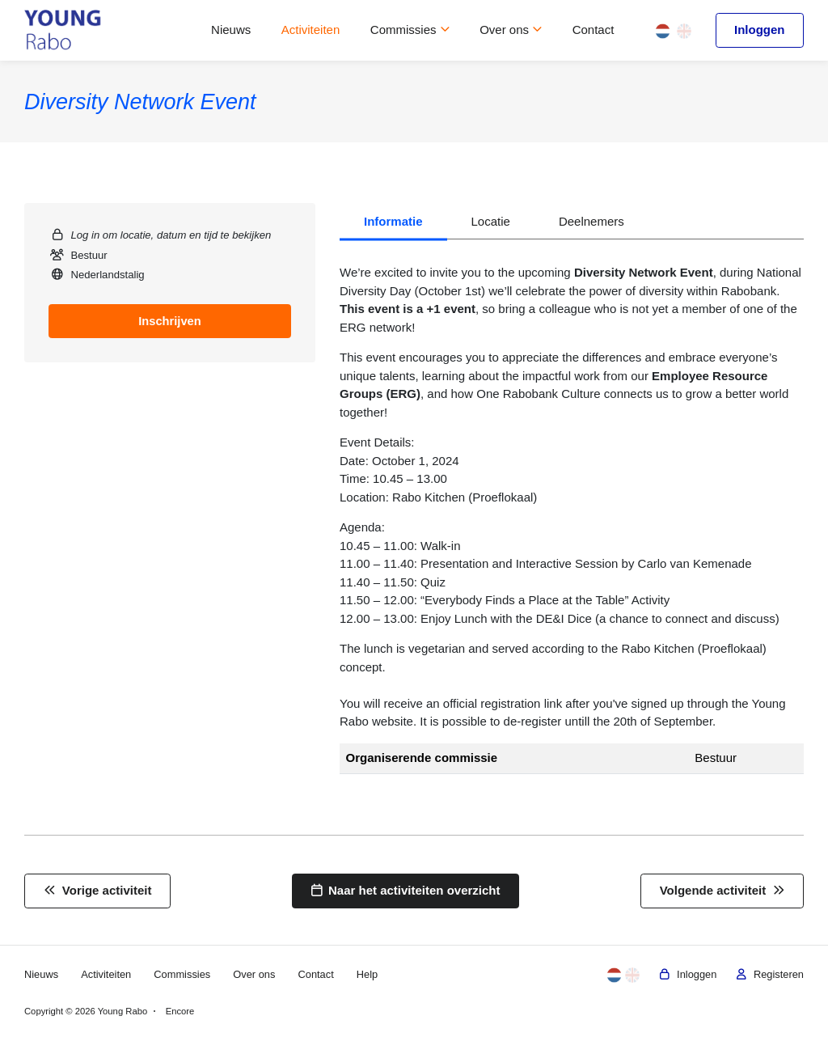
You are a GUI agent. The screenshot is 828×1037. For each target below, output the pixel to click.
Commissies (410, 29)
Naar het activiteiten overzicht (406, 890)
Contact (593, 29)
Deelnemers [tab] (591, 221)
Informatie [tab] (393, 221)
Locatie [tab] (490, 221)
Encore (180, 1011)
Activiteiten (310, 29)
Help (372, 974)
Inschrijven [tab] (169, 321)
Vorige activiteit (98, 890)
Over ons (510, 29)
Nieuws (231, 29)
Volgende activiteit (722, 890)
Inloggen (759, 29)
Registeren (768, 974)
